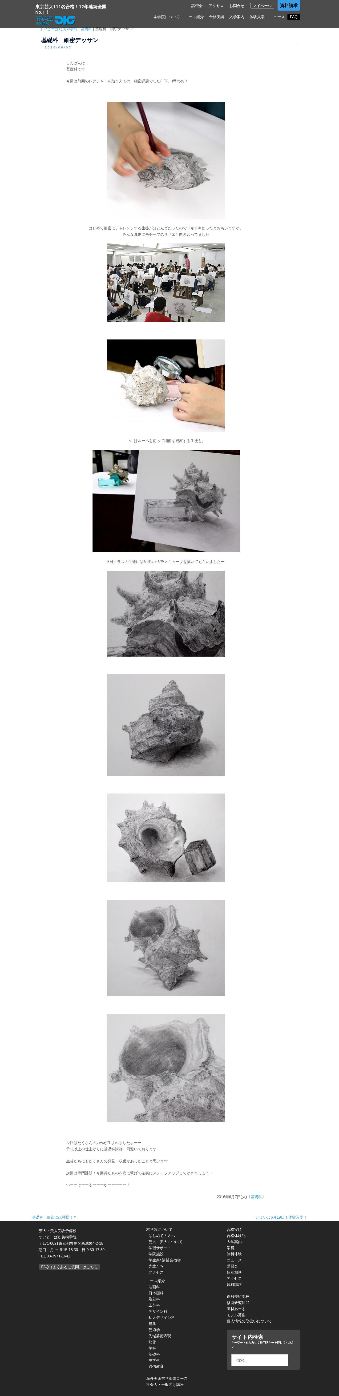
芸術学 (154, 1330)
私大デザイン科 (162, 1318)
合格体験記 (236, 1236)
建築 (152, 1324)
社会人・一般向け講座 (165, 1385)
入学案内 (236, 17)
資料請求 (289, 5)
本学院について (166, 17)
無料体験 (234, 1254)
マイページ (262, 6)
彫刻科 (154, 1299)
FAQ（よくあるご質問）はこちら (69, 1267)
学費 (230, 1248)
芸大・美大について (165, 1242)
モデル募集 (236, 1315)
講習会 (197, 6)
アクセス (216, 6)
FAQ (294, 17)
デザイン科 (158, 1311)
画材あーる (236, 1309)
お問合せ (236, 6)
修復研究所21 (238, 1303)
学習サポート (160, 1248)
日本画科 (156, 1293)
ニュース (277, 17)
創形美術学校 (238, 1297)
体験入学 (257, 17)
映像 (152, 1342)
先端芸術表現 (160, 1336)
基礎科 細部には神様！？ (54, 1217)
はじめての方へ (162, 1236)
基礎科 (256, 1197)
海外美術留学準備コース (167, 1378)
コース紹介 (194, 17)
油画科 (154, 1287)
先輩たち (156, 1266)
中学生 (154, 1360)
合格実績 (216, 17)
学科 (152, 1348)
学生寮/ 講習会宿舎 (165, 1260)
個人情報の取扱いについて (249, 1321)
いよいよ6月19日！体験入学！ (281, 1217)
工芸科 (154, 1305)
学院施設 (156, 1254)
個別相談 (234, 1272)
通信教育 (156, 1366)
